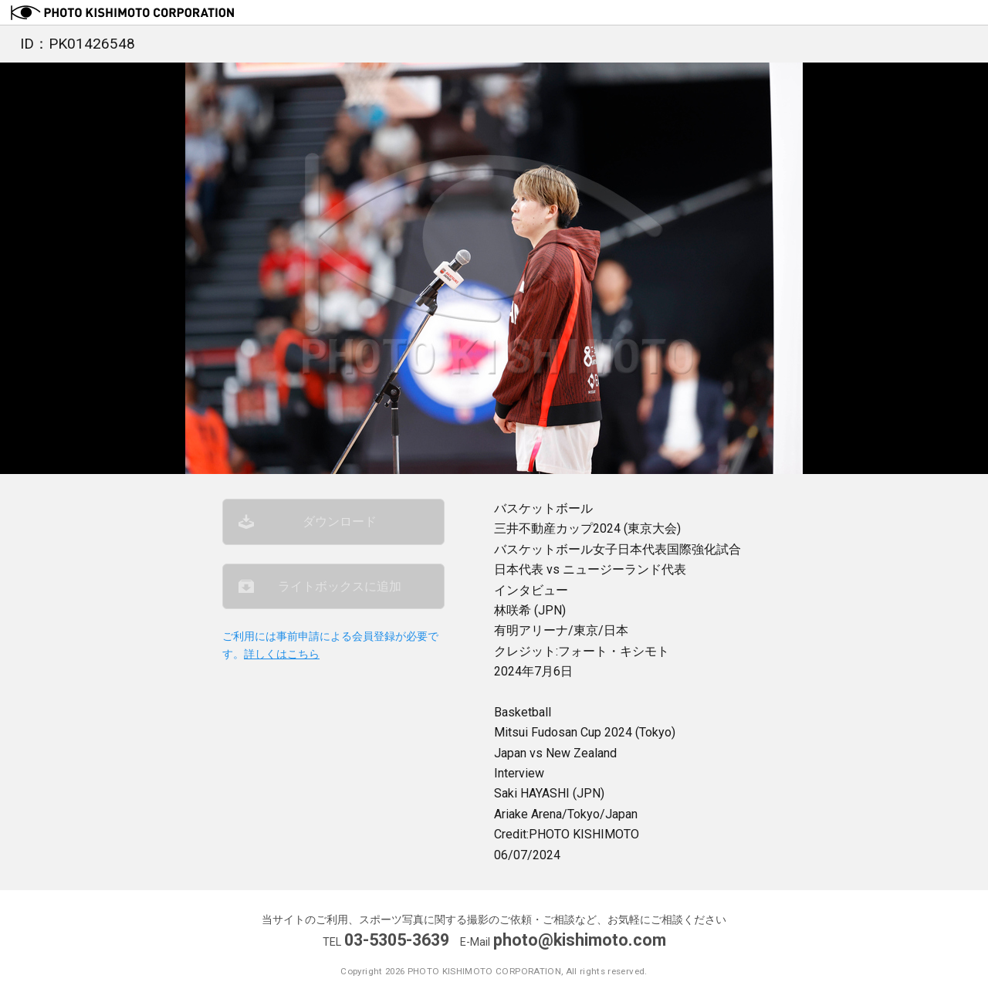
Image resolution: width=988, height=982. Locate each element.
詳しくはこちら (282, 654)
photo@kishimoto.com (579, 940)
